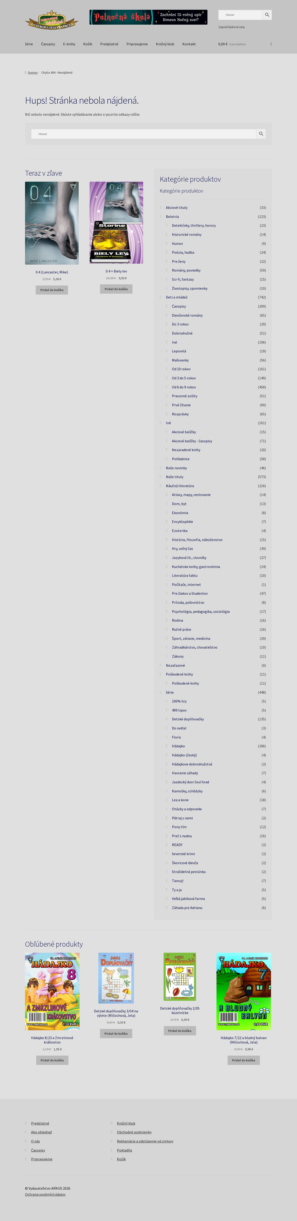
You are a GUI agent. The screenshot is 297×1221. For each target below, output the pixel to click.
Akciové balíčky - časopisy (192, 441)
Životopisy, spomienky (189, 288)
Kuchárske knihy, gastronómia (196, 566)
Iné (174, 342)
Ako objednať (41, 1132)
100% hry (179, 701)
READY (177, 844)
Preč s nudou (182, 836)
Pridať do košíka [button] (52, 290)
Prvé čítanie (181, 405)
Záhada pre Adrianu (187, 907)
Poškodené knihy (179, 674)
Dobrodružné (182, 333)
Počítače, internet (186, 584)
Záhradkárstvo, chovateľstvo (194, 647)
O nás (35, 1141)
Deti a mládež (176, 297)
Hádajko (178, 746)
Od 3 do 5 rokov (184, 378)
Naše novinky (176, 468)
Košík (87, 44)
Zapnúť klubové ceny (231, 27)
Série (29, 44)
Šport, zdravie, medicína (191, 638)
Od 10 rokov (181, 369)
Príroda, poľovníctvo (188, 602)
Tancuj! (177, 880)
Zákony (178, 656)
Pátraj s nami (182, 818)
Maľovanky (180, 360)
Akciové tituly (176, 207)
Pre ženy (178, 261)
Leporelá (179, 351)
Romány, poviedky (186, 270)
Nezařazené (175, 665)
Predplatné (109, 44)
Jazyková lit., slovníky (189, 557)
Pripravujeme (137, 44)
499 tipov (179, 710)
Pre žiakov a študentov (190, 593)
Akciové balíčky (184, 432)
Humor (177, 243)
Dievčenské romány (187, 315)
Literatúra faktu (184, 575)
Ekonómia (180, 512)
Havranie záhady (185, 773)
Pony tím (179, 826)
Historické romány (186, 234)
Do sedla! (179, 728)
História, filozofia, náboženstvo (197, 539)
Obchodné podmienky (134, 1132)
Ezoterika (179, 530)
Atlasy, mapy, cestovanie (191, 494)
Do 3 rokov (180, 324)
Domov (33, 72)
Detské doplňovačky (188, 719)
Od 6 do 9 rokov (184, 387)
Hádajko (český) (184, 755)
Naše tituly (174, 476)
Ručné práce (181, 629)
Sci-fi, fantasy (183, 279)
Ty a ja (177, 889)
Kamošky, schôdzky (187, 791)
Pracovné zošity (184, 396)
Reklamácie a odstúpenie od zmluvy (145, 1141)
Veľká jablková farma (188, 898)
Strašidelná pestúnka (189, 871)
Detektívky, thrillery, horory (194, 225)
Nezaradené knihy (186, 449)
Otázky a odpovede (187, 809)
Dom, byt (179, 503)
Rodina (177, 620)
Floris (176, 737)
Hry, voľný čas (182, 548)
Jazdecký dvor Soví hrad (190, 782)
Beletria (172, 216)
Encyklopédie (182, 521)
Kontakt (189, 44)
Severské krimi (183, 853)
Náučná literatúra (180, 485)
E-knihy (69, 44)
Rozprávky (180, 414)
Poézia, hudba (183, 252)
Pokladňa (124, 1150)
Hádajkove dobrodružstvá (192, 764)
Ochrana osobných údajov (45, 1194)
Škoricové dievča (185, 862)
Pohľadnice (181, 458)
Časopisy (48, 44)
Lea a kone (180, 800)
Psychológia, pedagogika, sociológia (201, 611)
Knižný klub (165, 44)
